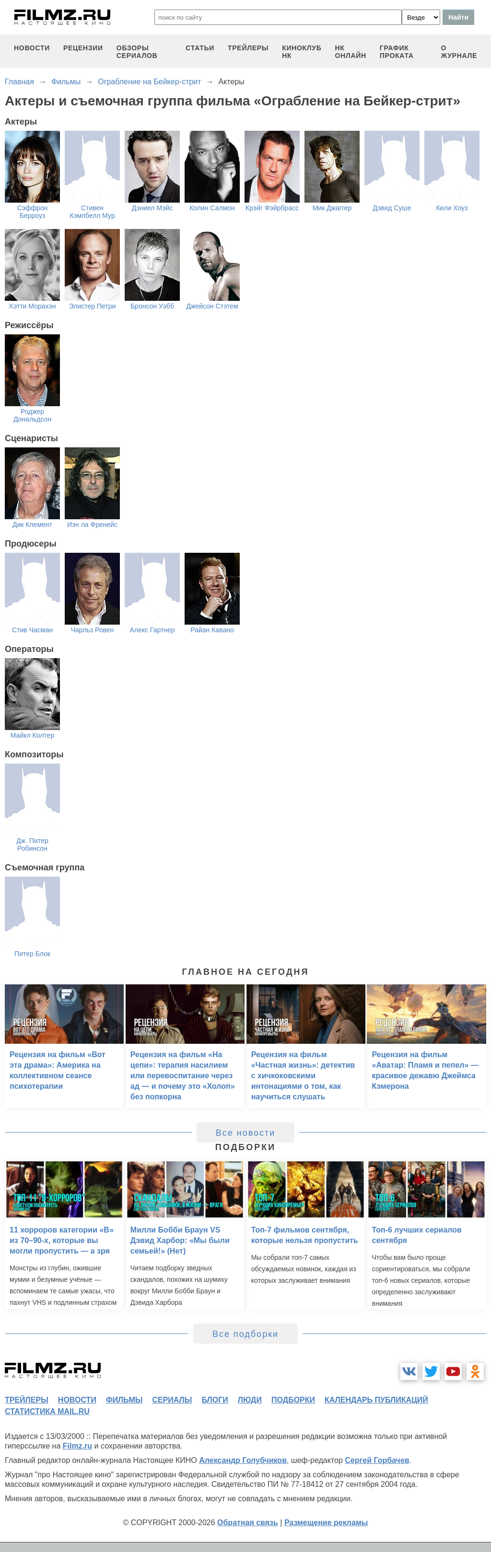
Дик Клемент (32, 524)
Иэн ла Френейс (92, 524)
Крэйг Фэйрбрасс (272, 208)
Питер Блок (32, 954)
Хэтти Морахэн (32, 306)
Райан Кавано (212, 630)
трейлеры (248, 48)
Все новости (246, 1133)
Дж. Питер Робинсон (32, 844)
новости (32, 48)
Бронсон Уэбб (152, 306)
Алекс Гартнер (152, 630)
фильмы (124, 1400)
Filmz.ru (77, 1446)
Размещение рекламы (326, 1522)
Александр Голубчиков (243, 1460)
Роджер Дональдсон (32, 415)
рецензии (83, 48)
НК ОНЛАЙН (350, 51)
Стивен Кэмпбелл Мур (92, 211)
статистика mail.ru (47, 1411)
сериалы (172, 1400)
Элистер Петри (92, 306)
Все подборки (245, 1334)
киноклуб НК (301, 51)
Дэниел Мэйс (152, 208)
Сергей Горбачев (377, 1460)
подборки (293, 1400)
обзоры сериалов (137, 51)
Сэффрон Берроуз (32, 211)
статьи (200, 48)
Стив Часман (32, 630)
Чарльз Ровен (92, 630)
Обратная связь (247, 1522)
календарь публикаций (376, 1400)
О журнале (459, 51)
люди (250, 1400)
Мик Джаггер (332, 208)
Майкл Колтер (32, 735)
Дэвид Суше (392, 208)
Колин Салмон (212, 208)
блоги (214, 1400)
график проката (397, 51)
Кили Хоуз (452, 208)
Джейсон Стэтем (212, 306)
